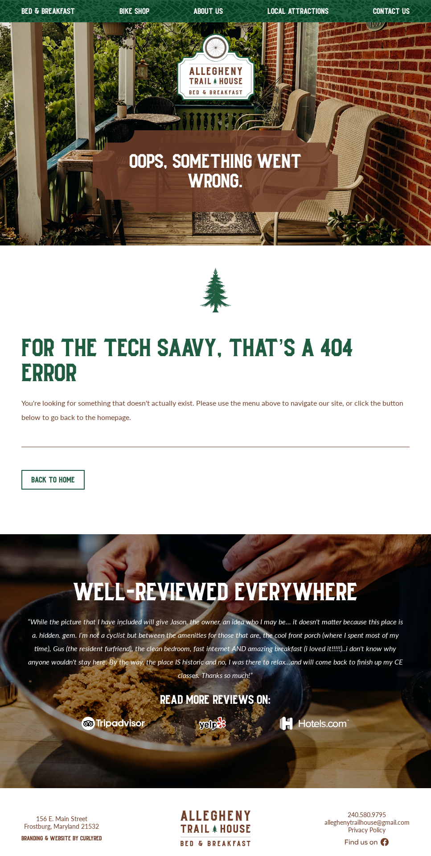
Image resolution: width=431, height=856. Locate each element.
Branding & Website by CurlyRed (61, 825)
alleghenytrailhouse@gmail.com (367, 810)
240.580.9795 (367, 802)
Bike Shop (134, 11)
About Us (208, 11)
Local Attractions (297, 11)
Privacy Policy (367, 817)
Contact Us (391, 11)
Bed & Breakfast (48, 11)
